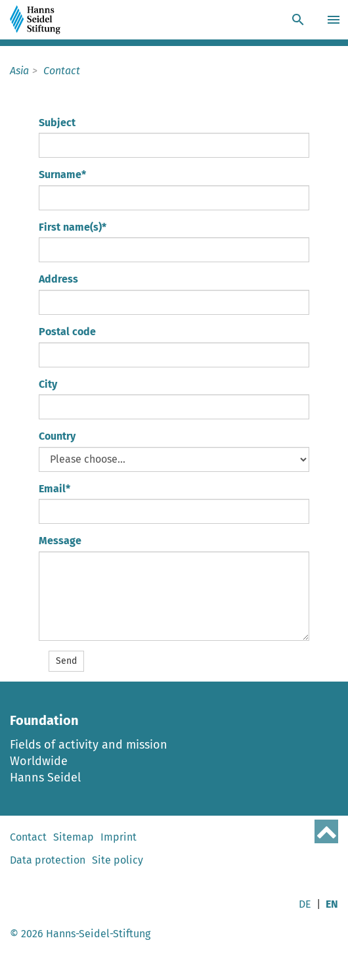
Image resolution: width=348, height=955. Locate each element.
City (48, 384)
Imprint (118, 837)
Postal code (67, 331)
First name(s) (72, 227)
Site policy (117, 860)
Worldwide (39, 761)
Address (58, 279)
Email (54, 488)
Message (60, 540)
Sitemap (73, 837)
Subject (57, 122)
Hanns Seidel (45, 777)
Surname (62, 174)
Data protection (47, 860)
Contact (28, 837)
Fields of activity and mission (88, 744)
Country (57, 436)
